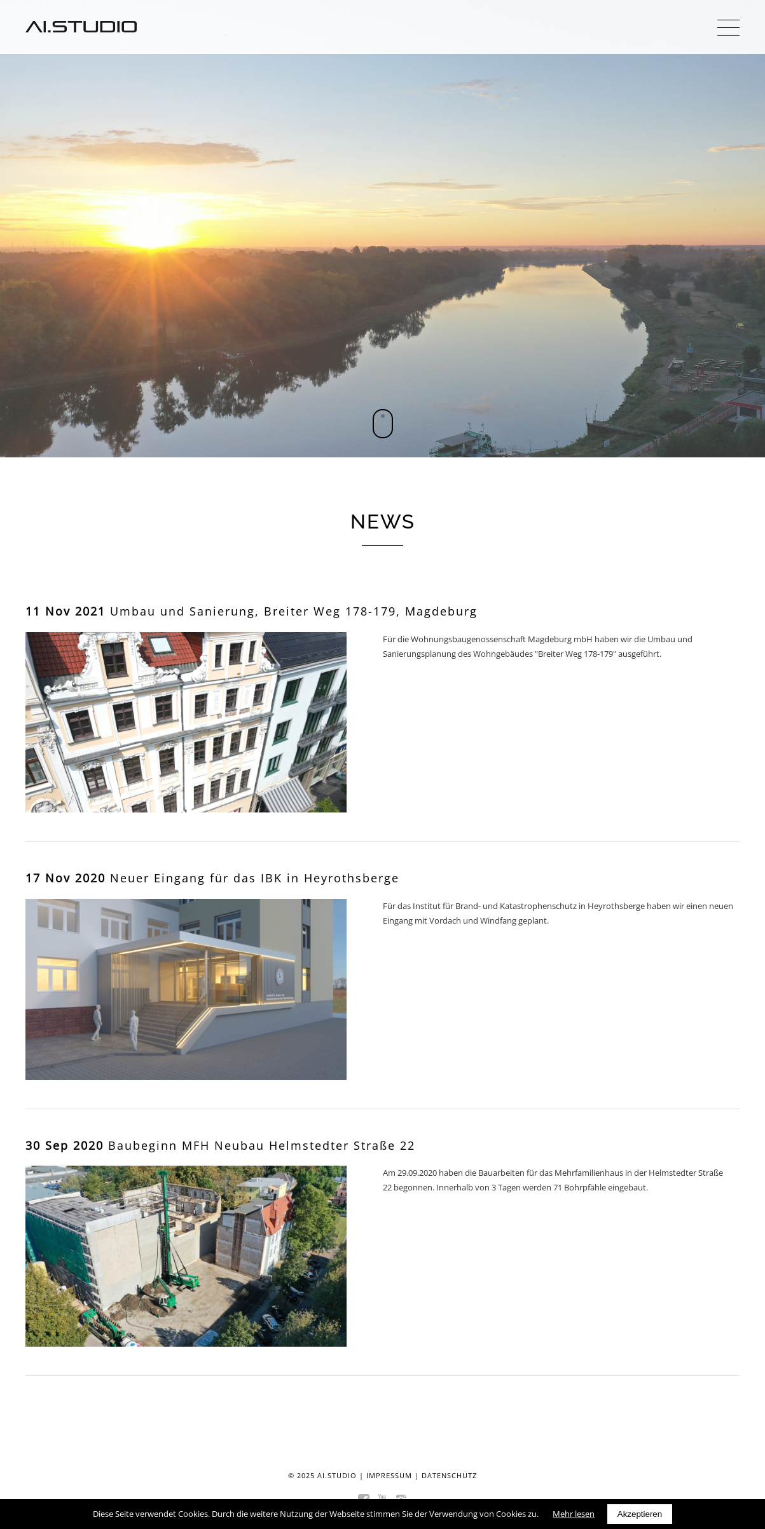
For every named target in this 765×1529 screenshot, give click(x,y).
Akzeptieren (639, 1514)
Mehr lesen (574, 1513)
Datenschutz (449, 1475)
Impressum (389, 1475)
